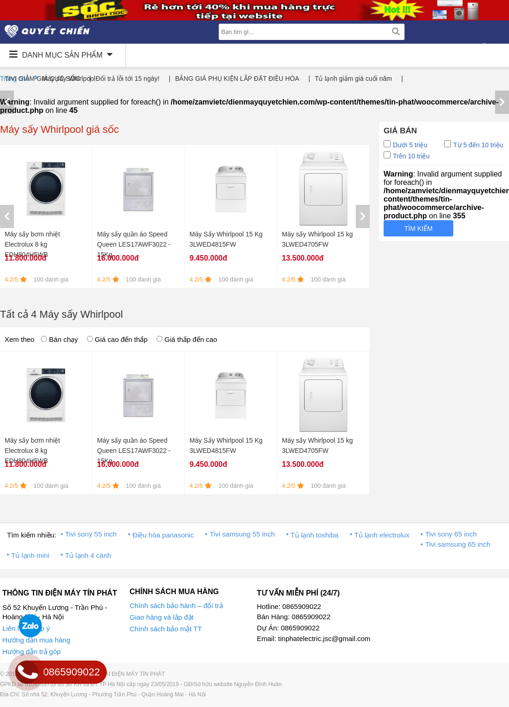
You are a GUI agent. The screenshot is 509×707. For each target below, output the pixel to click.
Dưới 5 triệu (405, 144)
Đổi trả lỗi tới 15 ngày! (127, 78)
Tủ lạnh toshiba (315, 535)
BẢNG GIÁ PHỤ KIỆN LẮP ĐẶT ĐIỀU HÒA (237, 78)
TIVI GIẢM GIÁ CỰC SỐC (42, 78)
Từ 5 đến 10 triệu (473, 144)
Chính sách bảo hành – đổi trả (176, 605)
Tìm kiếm (419, 228)
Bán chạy (59, 339)
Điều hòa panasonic (163, 535)
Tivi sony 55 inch (91, 534)
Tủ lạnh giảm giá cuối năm (353, 78)
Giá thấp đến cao (187, 339)
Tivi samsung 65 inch (457, 544)
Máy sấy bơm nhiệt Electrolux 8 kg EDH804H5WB (32, 244)
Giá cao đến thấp (117, 339)
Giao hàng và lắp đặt (162, 617)
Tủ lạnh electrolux (382, 535)
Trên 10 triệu (407, 155)
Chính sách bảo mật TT (166, 629)
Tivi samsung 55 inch (241, 534)
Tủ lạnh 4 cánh (88, 555)
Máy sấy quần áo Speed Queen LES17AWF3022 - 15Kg (133, 244)
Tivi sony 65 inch (450, 534)
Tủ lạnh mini (30, 555)
